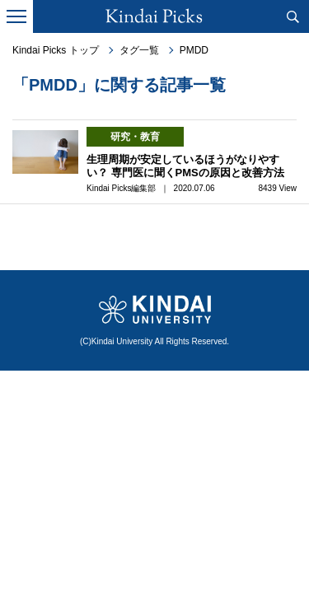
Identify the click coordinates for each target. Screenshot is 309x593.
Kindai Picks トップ (55, 50)
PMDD (194, 50)
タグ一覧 (139, 50)
